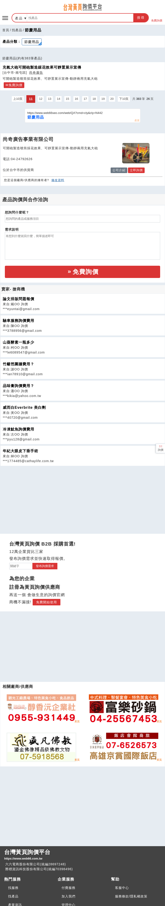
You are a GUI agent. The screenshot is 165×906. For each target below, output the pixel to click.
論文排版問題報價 (18, 299)
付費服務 (68, 888)
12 (40, 99)
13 (49, 99)
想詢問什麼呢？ (17, 212)
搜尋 (141, 17)
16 (76, 99)
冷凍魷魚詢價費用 (18, 429)
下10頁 (123, 99)
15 (67, 99)
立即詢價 (136, 170)
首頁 (5, 30)
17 (85, 99)
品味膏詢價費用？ (18, 386)
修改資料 (57, 180)
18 (94, 99)
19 (103, 99)
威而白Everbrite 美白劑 (24, 407)
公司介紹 (118, 170)
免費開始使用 (46, 602)
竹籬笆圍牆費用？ (18, 364)
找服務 (13, 888)
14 (58, 99)
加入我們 (68, 896)
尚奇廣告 (36, 72)
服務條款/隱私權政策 (131, 896)
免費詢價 (156, 18)
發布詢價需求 (45, 566)
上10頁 (17, 99)
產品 (19, 18)
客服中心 (122, 888)
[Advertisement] (82, 498)
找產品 (17, 30)
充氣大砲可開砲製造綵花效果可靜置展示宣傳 (42, 67)
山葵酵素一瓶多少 (18, 342)
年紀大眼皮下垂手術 (20, 451)
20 (112, 99)
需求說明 (12, 229)
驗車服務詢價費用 (18, 321)
